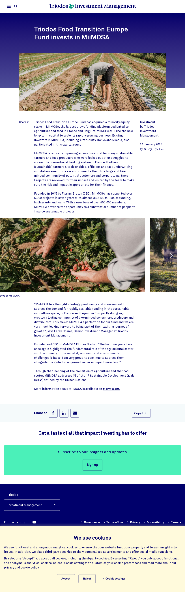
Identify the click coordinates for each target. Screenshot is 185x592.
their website (112, 388)
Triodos (12, 495)
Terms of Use (128, 522)
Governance (103, 522)
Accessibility (170, 522)
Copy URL (141, 413)
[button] (170, 255)
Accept (65, 578)
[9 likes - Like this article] (143, 149)
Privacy (149, 522)
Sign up (92, 465)
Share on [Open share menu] (24, 121)
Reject (90, 578)
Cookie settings (117, 578)
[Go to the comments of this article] (150, 149)
